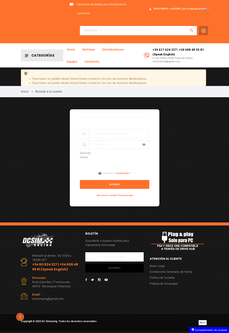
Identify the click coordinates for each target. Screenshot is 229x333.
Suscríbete (114, 270)
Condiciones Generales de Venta (171, 273)
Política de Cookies (162, 279)
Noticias (88, 50)
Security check (85, 157)
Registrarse (161, 9)
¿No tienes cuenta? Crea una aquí (114, 196)
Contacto (92, 62)
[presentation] (129, 160)
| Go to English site (194, 9)
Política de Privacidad (164, 285)
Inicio (71, 50)
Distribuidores (113, 50)
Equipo (72, 62)
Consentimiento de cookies (209, 330)
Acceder (176, 9)
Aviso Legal (157, 267)
